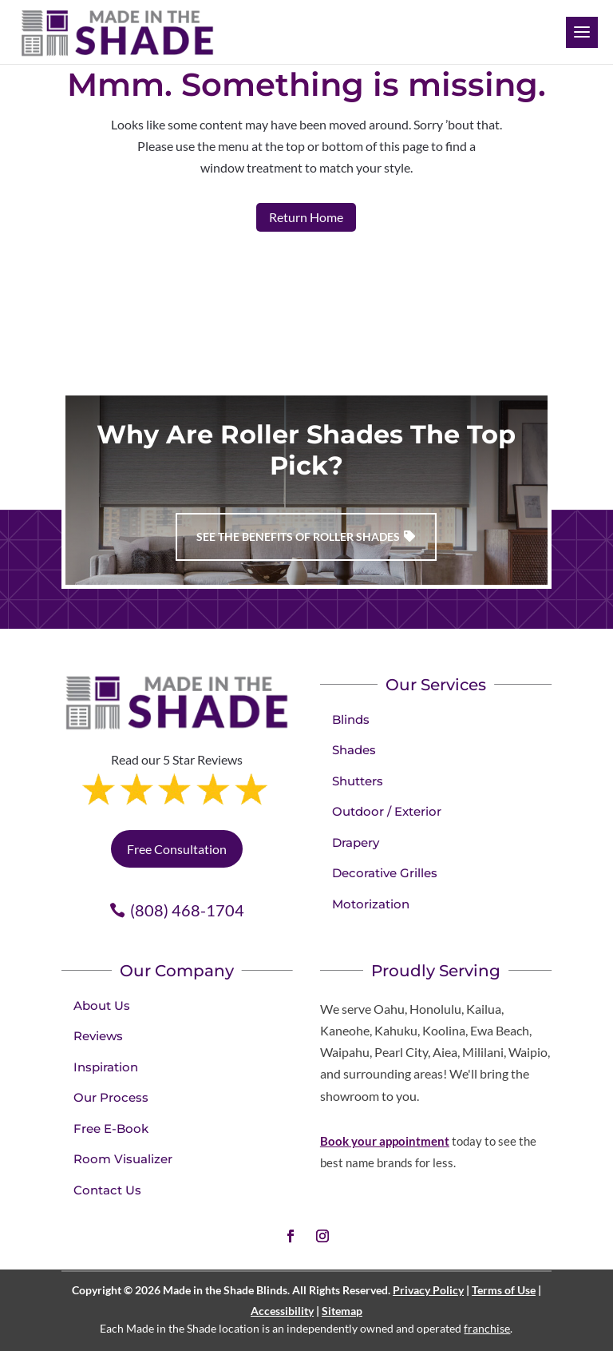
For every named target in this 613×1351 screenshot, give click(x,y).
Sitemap (342, 1310)
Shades (354, 749)
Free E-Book (110, 1128)
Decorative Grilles (384, 872)
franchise (487, 1328)
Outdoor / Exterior (386, 811)
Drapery (355, 842)
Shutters (357, 781)
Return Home (306, 217)
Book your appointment (384, 1141)
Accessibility (282, 1310)
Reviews (98, 1035)
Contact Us (107, 1190)
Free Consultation (177, 848)
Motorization (370, 904)
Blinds (351, 719)
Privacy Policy (428, 1290)
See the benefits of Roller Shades (298, 536)
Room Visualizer (122, 1158)
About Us (101, 1005)
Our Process (110, 1097)
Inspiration (105, 1067)
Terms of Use (504, 1290)
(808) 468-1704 (187, 910)
